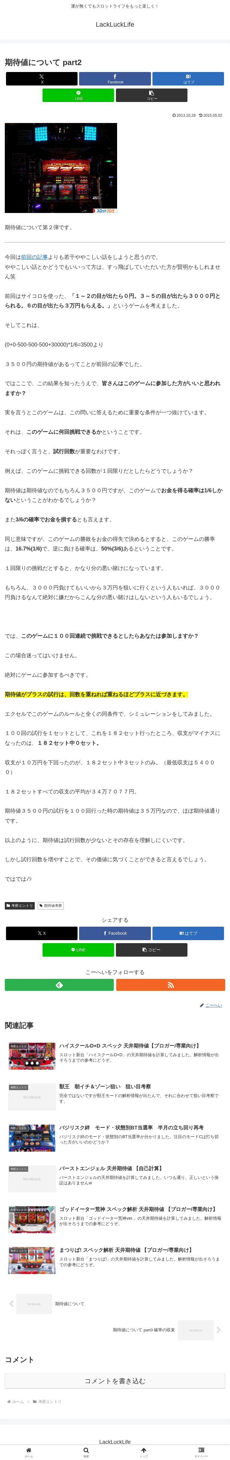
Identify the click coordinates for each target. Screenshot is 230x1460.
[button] (151, 95)
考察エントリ (20, 906)
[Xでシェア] (42, 78)
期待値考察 (51, 906)
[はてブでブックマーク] (188, 78)
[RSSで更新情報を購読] (170, 985)
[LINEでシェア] (78, 95)
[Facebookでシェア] (115, 78)
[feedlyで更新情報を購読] (59, 985)
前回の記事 (34, 257)
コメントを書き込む (115, 1381)
